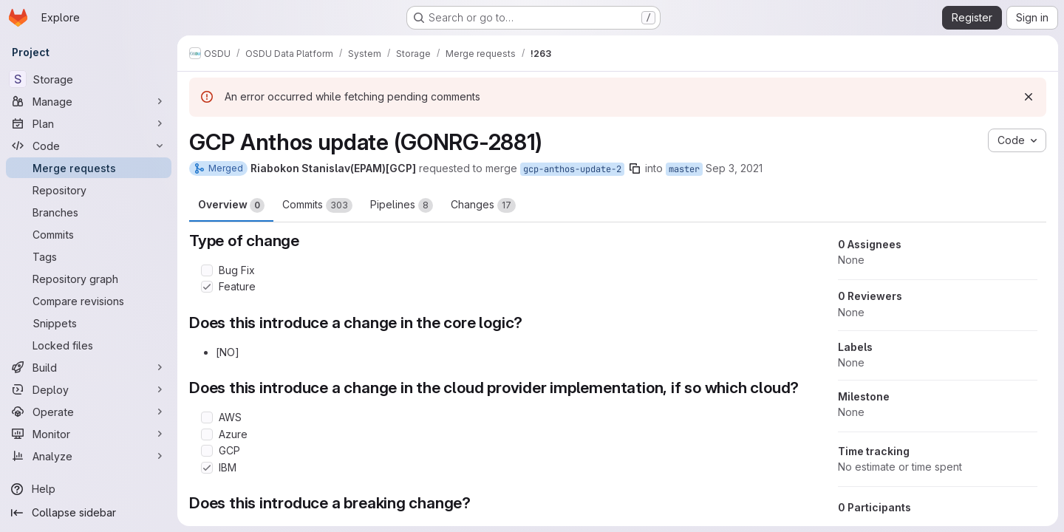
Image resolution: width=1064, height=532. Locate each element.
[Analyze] (88, 456)
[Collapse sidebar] (88, 512)
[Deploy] (88, 389)
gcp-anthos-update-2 (572, 169)
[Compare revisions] (88, 300)
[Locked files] (88, 345)
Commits (317, 205)
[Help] (88, 489)
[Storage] (88, 79)
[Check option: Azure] (207, 434)
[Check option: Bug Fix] (207, 270)
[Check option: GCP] (207, 451)
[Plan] (88, 123)
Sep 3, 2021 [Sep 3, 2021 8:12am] (734, 168)
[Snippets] (88, 323)
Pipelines (401, 205)
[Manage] (88, 101)
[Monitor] (88, 433)
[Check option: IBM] (207, 468)
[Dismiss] (1028, 97)
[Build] (88, 367)
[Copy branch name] (635, 168)
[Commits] (88, 234)
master (684, 169)
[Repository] (88, 190)
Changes (483, 205)
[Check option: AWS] (207, 417)
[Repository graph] (88, 278)
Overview (231, 205)
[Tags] (88, 256)
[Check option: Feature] (207, 287)
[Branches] (88, 212)
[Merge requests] (88, 167)
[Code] (88, 145)
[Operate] (88, 411)
